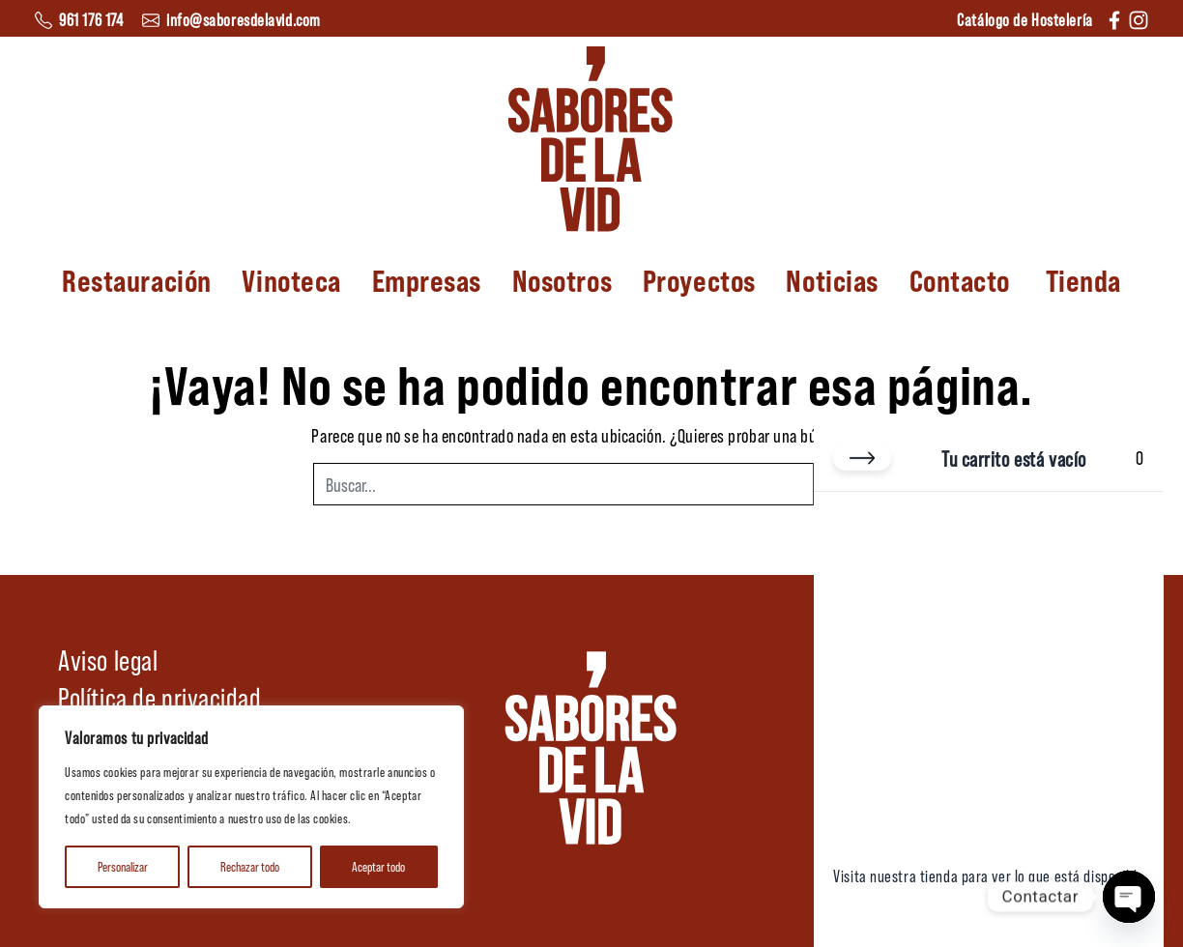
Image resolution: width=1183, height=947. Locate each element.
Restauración (137, 279)
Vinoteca (291, 279)
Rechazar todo (249, 866)
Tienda (1083, 279)
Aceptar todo (378, 866)
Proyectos (699, 279)
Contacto (959, 279)
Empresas (426, 279)
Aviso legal (108, 659)
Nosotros (562, 279)
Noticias (832, 279)
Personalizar (123, 866)
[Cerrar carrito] (862, 458)
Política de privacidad (159, 696)
